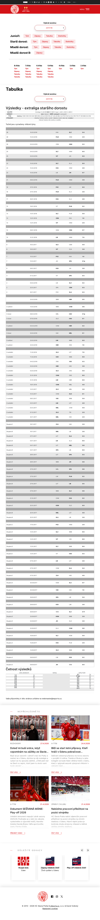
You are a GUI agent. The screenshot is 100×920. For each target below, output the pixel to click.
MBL (58, 115)
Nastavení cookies (50, 908)
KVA (49, 115)
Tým (27, 35)
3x (90, 674)
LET (52, 115)
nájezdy (55, 117)
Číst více (15, 772)
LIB (54, 115)
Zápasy (37, 35)
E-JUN (43, 111)
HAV (33, 115)
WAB (84, 115)
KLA (43, 115)
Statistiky (62, 35)
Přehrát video (17, 832)
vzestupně (63, 113)
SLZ (72, 115)
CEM (24, 115)
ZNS (89, 115)
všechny (36, 117)
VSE (81, 115)
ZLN (87, 115)
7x (34, 679)
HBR (35, 115)
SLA (70, 115)
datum (46, 113)
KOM (46, 115)
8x (34, 676)
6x (90, 677)
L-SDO (65, 111)
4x (34, 675)
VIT (79, 115)
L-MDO (70, 111)
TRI (77, 115)
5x (34, 685)
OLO (61, 115)
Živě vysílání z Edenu (50, 863)
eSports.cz (54, 905)
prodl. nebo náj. (63, 117)
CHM (27, 115)
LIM (56, 115)
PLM (67, 115)
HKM (38, 115)
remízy (42, 117)
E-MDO (52, 111)
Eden (23, 863)
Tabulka (49, 35)
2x (34, 684)
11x (34, 678)
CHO (30, 115)
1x (90, 688)
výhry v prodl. (48, 117)
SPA (75, 115)
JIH (41, 115)
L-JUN (60, 111)
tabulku (46, 119)
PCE (64, 115)
